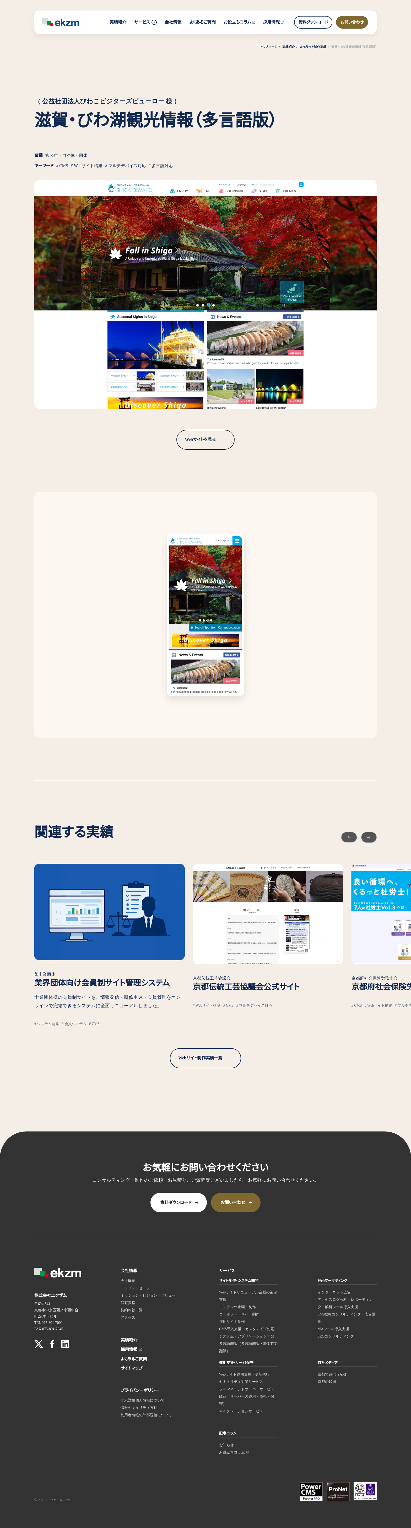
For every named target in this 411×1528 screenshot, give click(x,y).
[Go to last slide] (335, 834)
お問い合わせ (352, 22)
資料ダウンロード (313, 22)
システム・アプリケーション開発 (246, 1336)
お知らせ (226, 1445)
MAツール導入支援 (333, 1329)
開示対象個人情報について (143, 1400)
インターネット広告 (334, 1292)
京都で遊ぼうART (332, 1374)
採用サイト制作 (232, 1321)
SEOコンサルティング (336, 1336)
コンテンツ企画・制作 (237, 1307)
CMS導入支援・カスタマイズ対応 (247, 1329)
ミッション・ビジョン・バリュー (148, 1295)
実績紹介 (118, 22)
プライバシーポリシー (140, 1390)
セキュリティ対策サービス (241, 1381)
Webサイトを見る (200, 439)
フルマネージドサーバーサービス (246, 1389)
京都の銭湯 (327, 1381)
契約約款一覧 (132, 1310)
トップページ (268, 47)
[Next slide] (364, 834)
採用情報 (273, 22)
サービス (145, 22)
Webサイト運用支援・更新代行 (244, 1374)
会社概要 (128, 1280)
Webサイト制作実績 (313, 47)
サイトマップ (131, 1368)
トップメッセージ (135, 1288)
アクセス (128, 1317)
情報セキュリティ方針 (139, 1407)
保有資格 (128, 1302)
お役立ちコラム (239, 22)
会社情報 (173, 22)
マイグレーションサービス (241, 1411)
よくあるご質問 (202, 22)
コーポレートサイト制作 (239, 1314)
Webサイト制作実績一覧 (200, 1058)
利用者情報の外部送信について (146, 1415)
